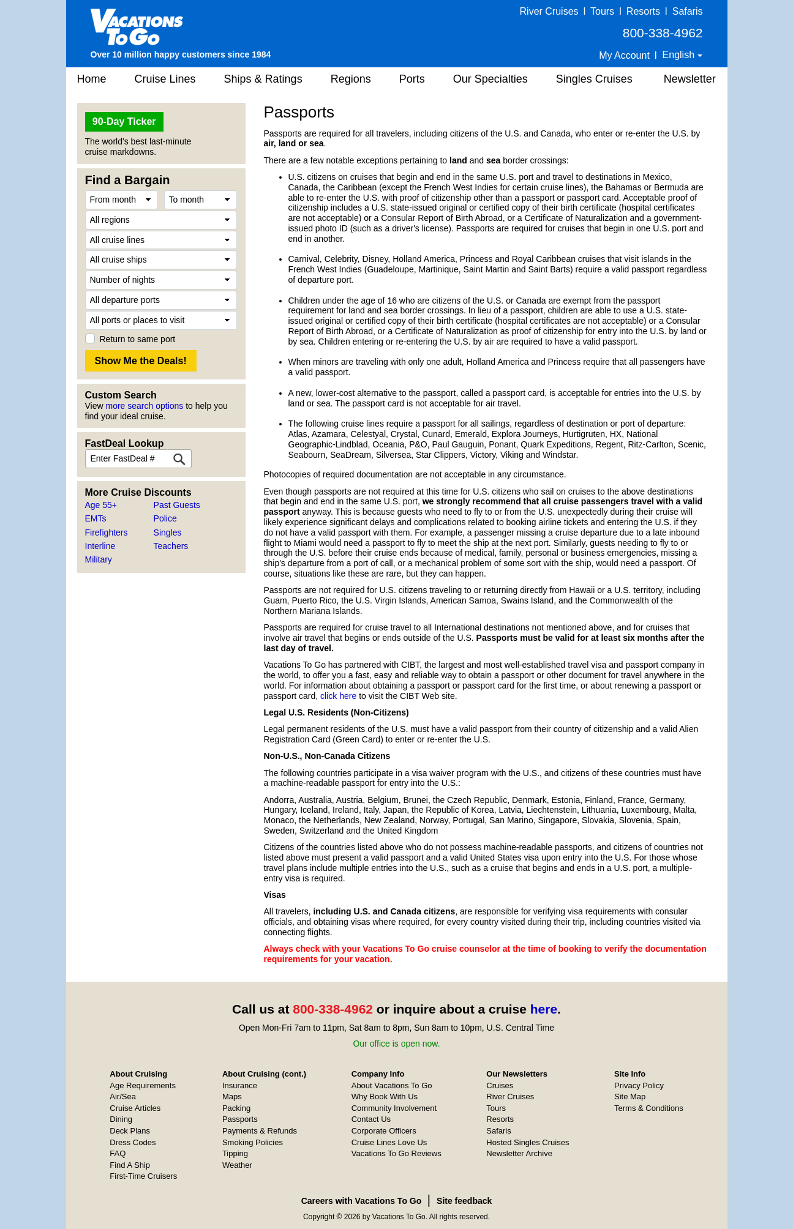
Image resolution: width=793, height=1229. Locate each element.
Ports (412, 79)
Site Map (629, 1096)
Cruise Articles (135, 1108)
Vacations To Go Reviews (396, 1153)
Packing (236, 1108)
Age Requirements (143, 1085)
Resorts (643, 11)
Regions (351, 79)
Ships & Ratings (263, 79)
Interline (100, 546)
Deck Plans (130, 1130)
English (680, 55)
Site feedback (464, 1201)
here (543, 1009)
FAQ (118, 1153)
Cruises (499, 1085)
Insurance (239, 1085)
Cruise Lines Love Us (389, 1142)
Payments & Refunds (259, 1130)
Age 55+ (101, 505)
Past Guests (177, 505)
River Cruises (549, 11)
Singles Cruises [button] (594, 79)
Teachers (171, 546)
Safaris (687, 11)
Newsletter (690, 79)
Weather (237, 1165)
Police (165, 518)
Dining (121, 1119)
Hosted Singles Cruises (527, 1142)
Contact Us (371, 1119)
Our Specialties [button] (490, 79)
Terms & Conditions (648, 1108)
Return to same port (138, 339)
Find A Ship (130, 1165)
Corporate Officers (383, 1130)
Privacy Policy (639, 1085)
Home (92, 79)
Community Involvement (394, 1108)
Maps (232, 1096)
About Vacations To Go (391, 1085)
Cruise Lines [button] (165, 79)
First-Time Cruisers (143, 1176)
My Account (624, 55)
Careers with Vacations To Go (361, 1201)
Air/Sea (123, 1096)
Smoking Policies (252, 1142)
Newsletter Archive (519, 1153)
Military (98, 559)
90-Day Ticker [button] (124, 121)
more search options (144, 406)
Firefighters (106, 532)
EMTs (96, 518)
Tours (602, 11)
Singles (168, 532)
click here (338, 696)
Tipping (235, 1153)
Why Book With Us (384, 1096)
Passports (240, 1119)
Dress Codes (133, 1142)
